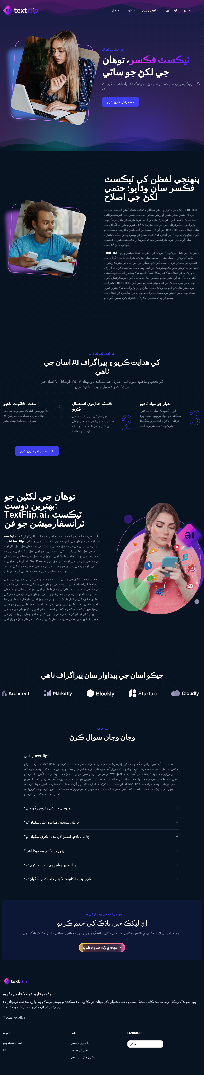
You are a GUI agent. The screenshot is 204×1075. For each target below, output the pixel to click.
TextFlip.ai (19, 1017)
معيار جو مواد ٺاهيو (155, 403)
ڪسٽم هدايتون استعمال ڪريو (92, 406)
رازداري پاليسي (79, 1043)
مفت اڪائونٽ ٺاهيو (20, 403)
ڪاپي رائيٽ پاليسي (82, 1057)
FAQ (6, 1050)
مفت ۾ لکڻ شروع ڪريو (120, 102)
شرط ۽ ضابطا (79, 1050)
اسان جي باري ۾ (13, 1043)
